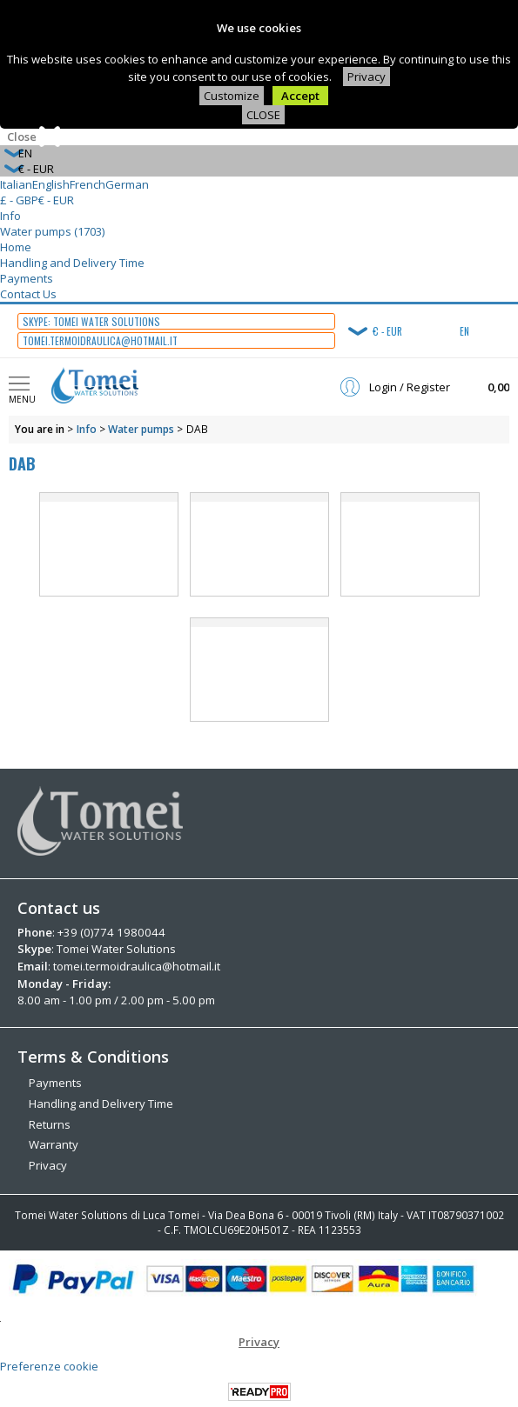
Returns (50, 1122)
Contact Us (28, 294)
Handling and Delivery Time (72, 262)
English (51, 184)
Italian (16, 184)
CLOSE (263, 115)
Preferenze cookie (49, 1364)
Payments (26, 278)
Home (15, 247)
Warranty (53, 1143)
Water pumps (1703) (52, 231)
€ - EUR (56, 200)
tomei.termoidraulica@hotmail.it (136, 966)
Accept (300, 95)
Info (10, 215)
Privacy (366, 76)
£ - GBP (19, 200)
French (87, 184)
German (127, 184)
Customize (231, 95)
